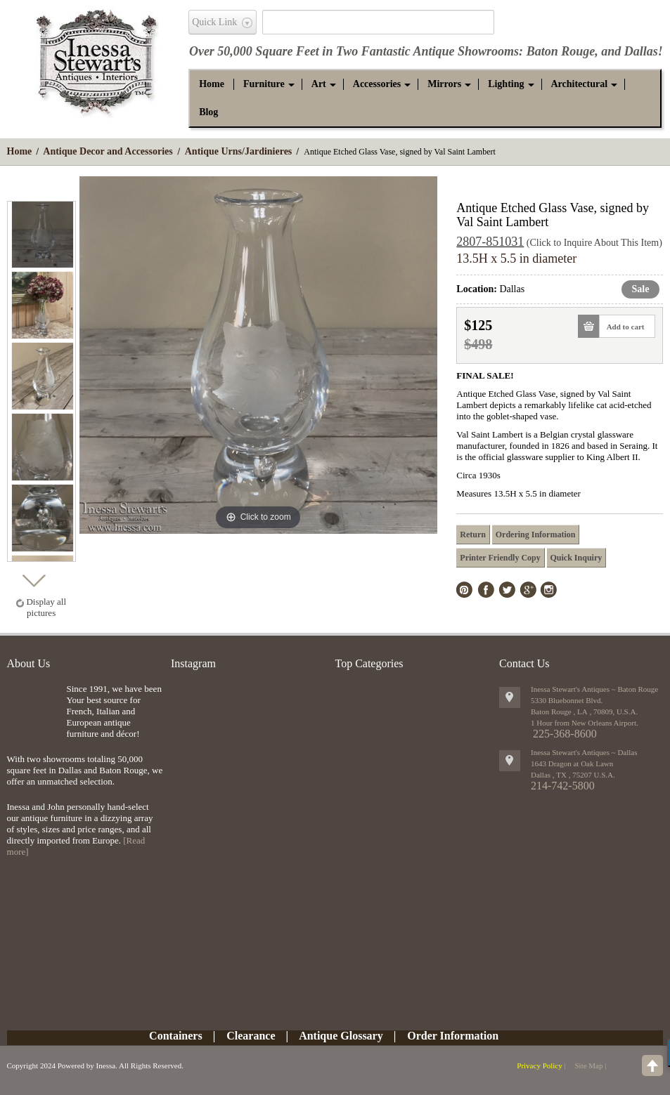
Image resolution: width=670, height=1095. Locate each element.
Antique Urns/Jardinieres (238, 151)
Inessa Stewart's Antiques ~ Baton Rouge (594, 689)
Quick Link (214, 22)
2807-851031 (490, 242)
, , (573, 775)
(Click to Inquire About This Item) (594, 242)
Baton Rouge (561, 51)
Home (19, 151)
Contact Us (524, 663)
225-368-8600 (565, 734)
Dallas (641, 51)
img (33, 706)
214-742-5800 (563, 786)
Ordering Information (536, 534)
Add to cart (622, 326)
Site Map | (590, 1065)
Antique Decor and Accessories (107, 151)
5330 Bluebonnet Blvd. (567, 700)
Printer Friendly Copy (500, 558)
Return (473, 534)
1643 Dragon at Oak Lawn (572, 763)
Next (33, 577)
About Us (29, 663)
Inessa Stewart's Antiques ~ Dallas (584, 752)
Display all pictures (46, 607)
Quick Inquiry (576, 558)
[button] (264, 84)
